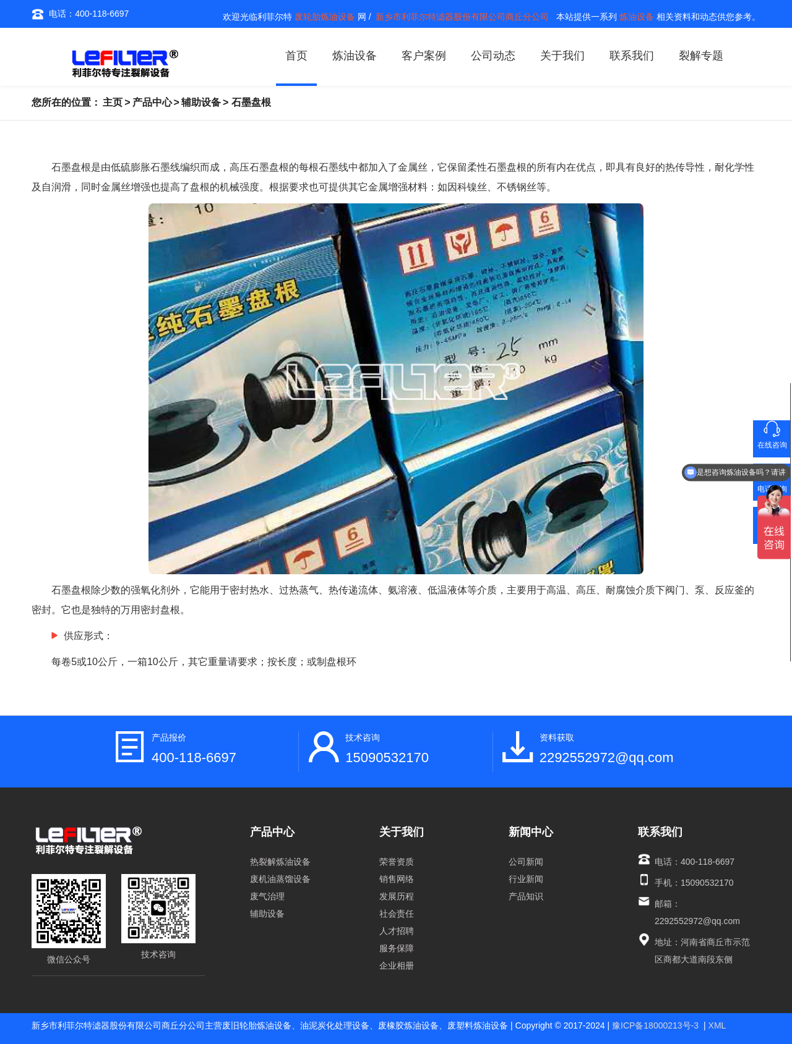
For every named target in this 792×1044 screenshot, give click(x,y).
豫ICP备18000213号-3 (655, 1025)
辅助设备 (201, 102)
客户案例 (424, 55)
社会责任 (396, 914)
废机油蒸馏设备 (280, 879)
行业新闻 (526, 879)
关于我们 (562, 55)
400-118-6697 (194, 757)
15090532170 (387, 757)
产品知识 (526, 896)
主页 (113, 102)
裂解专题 (701, 55)
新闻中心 (531, 832)
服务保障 (396, 948)
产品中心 (152, 102)
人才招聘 (396, 931)
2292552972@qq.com (607, 757)
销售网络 (396, 879)
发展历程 (396, 896)
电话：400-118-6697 (80, 14)
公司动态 (493, 55)
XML (717, 1025)
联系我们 (631, 55)
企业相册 (396, 965)
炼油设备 (354, 55)
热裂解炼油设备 (280, 862)
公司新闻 (526, 862)
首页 (296, 55)
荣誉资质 (396, 862)
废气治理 (267, 896)
